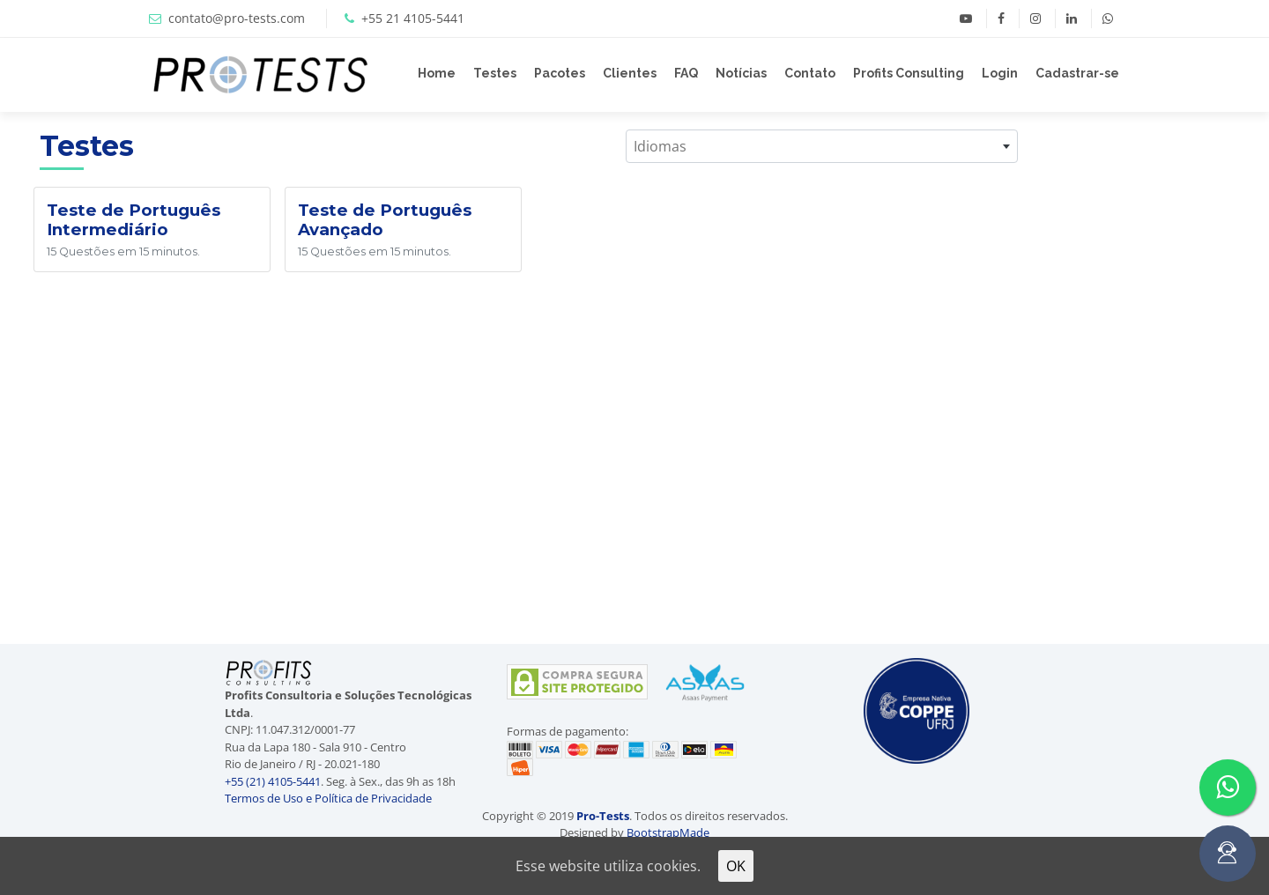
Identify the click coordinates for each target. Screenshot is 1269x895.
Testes (494, 73)
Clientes (630, 73)
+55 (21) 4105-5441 (273, 781)
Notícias (741, 73)
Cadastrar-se (1077, 73)
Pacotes (559, 73)
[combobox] (822, 146)
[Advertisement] (1163, 376)
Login (1000, 73)
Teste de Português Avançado (384, 220)
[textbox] (822, 146)
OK (736, 866)
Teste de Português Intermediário (133, 220)
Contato (809, 73)
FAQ (686, 73)
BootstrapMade (668, 832)
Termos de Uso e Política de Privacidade (328, 798)
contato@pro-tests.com (236, 18)
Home (437, 73)
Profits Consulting (908, 73)
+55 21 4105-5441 (412, 18)
